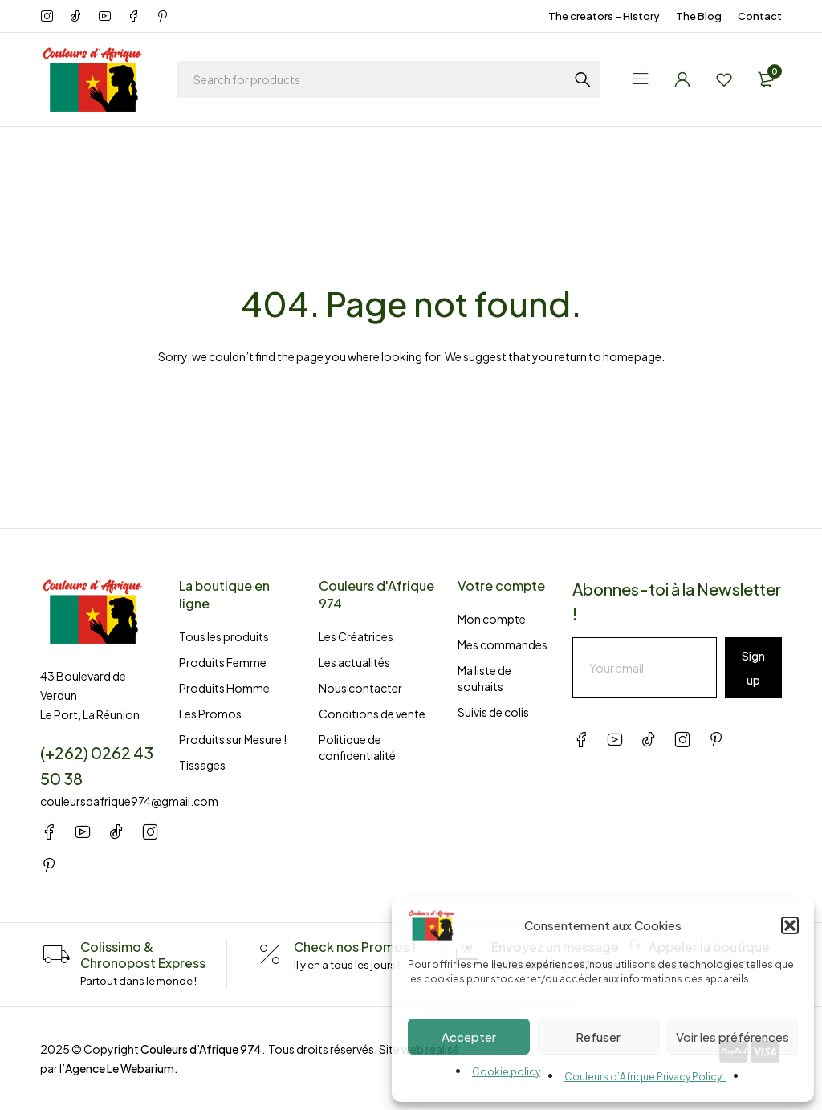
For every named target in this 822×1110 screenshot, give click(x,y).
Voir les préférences (732, 1036)
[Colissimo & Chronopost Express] (56, 955)
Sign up (753, 668)
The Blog (699, 16)
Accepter (469, 1036)
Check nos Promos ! (355, 946)
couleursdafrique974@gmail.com (129, 801)
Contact (760, 16)
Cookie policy (506, 1072)
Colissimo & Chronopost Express (143, 954)
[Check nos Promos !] (270, 955)
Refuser (598, 1036)
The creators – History (604, 16)
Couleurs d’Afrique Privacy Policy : (645, 1077)
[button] (790, 925)
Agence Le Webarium (119, 1068)
